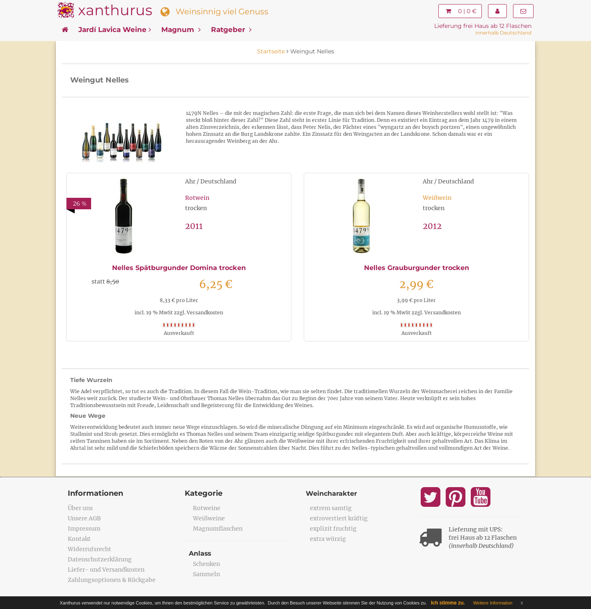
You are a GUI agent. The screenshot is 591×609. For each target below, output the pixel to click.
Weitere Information (493, 602)
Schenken (206, 564)
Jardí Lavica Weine (114, 29)
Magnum (181, 29)
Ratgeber (231, 29)
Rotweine (206, 508)
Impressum (84, 528)
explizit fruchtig (333, 528)
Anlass (200, 553)
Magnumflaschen (218, 528)
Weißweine (209, 518)
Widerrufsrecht (89, 549)
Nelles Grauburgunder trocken (416, 268)
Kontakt (79, 539)
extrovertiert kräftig (339, 518)
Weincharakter (331, 493)
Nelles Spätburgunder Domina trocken (179, 268)
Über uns (80, 508)
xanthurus (115, 10)
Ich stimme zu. (448, 603)
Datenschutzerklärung (100, 559)
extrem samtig (331, 508)
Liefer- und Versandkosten (106, 569)
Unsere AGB (84, 518)
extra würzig (328, 539)
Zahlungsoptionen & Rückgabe (112, 580)
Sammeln (206, 574)
